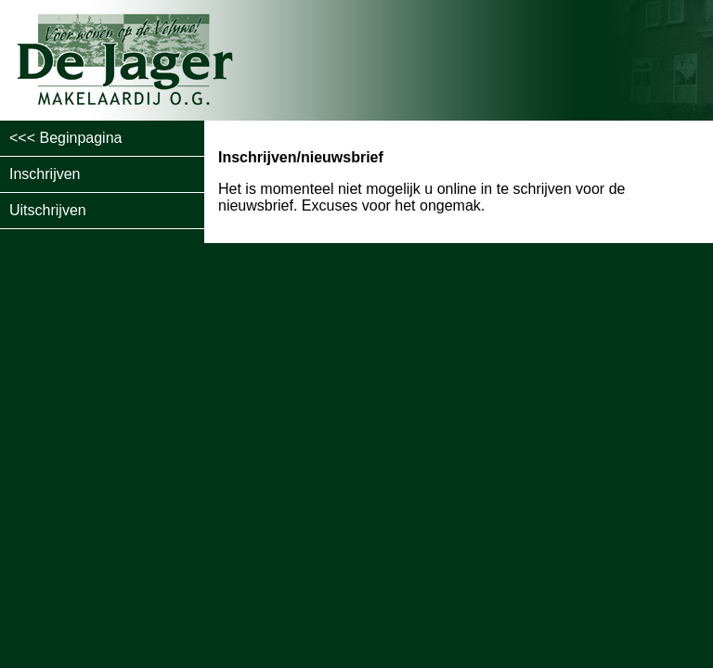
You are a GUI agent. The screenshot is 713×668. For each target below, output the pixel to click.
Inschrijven (44, 174)
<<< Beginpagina (65, 138)
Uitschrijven (47, 210)
